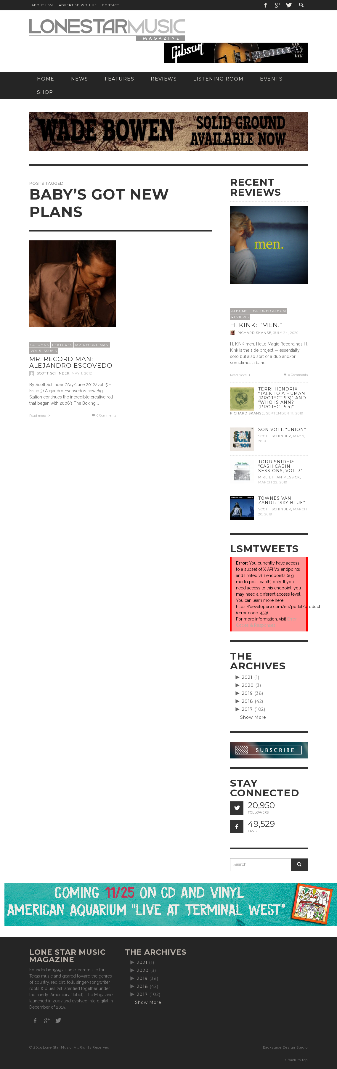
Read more (40, 416)
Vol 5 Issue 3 (44, 351)
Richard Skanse (254, 333)
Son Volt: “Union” (282, 429)
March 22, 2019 (272, 482)
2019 (247, 693)
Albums (239, 311)
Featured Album (268, 311)
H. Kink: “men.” (256, 325)
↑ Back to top (296, 1060)
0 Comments (103, 415)
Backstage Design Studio (285, 1047)
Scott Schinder (53, 373)
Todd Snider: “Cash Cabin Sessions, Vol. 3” (280, 466)
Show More (253, 717)
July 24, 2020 (286, 333)
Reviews (240, 317)
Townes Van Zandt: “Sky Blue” (281, 500)
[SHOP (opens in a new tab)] (45, 92)
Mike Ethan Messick (279, 477)
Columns (40, 345)
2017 (247, 709)
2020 (248, 685)
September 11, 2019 (284, 413)
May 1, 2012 (82, 373)
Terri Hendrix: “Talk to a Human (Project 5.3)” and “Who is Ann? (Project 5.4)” (282, 397)
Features (62, 345)
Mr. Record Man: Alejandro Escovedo (71, 362)
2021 (247, 677)
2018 (247, 701)
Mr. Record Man (92, 345)
